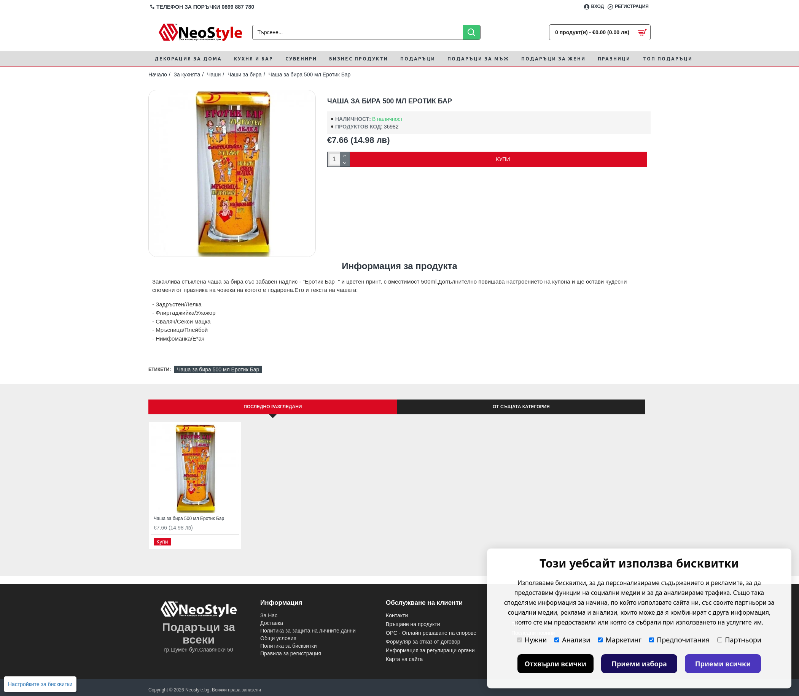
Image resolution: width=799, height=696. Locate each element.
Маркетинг (619, 639)
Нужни (532, 639)
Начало (157, 74)
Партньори (739, 639)
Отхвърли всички (556, 663)
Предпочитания (679, 639)
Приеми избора (639, 663)
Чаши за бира (245, 74)
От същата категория (521, 406)
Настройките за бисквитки (40, 684)
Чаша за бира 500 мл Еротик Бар (218, 369)
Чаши (214, 74)
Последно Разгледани (273, 406)
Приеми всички (723, 663)
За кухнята (187, 74)
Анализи (572, 639)
